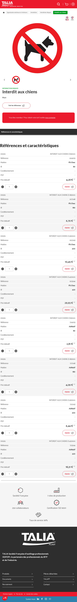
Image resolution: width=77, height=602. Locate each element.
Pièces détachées (59, 574)
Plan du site (19, 594)
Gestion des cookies (32, 594)
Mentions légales (8, 594)
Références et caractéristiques (11, 132)
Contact (59, 584)
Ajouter (69, 187)
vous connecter (50, 117)
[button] (5, 598)
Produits (18, 574)
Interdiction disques (45, 12)
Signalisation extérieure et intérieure (17, 12)
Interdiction (34, 12)
